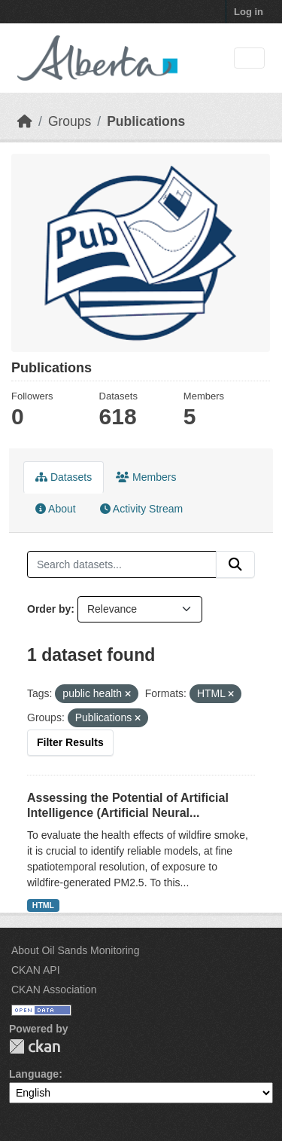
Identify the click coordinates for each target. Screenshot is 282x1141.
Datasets (63, 477)
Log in (248, 11)
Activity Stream (141, 509)
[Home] (24, 121)
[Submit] (235, 564)
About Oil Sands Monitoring (75, 950)
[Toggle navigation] (249, 58)
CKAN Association (54, 989)
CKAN (34, 1046)
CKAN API (35, 970)
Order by (49, 609)
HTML (43, 905)
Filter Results (70, 742)
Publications (146, 121)
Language (34, 1074)
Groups (69, 121)
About (55, 509)
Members (146, 477)
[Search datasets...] (122, 564)
